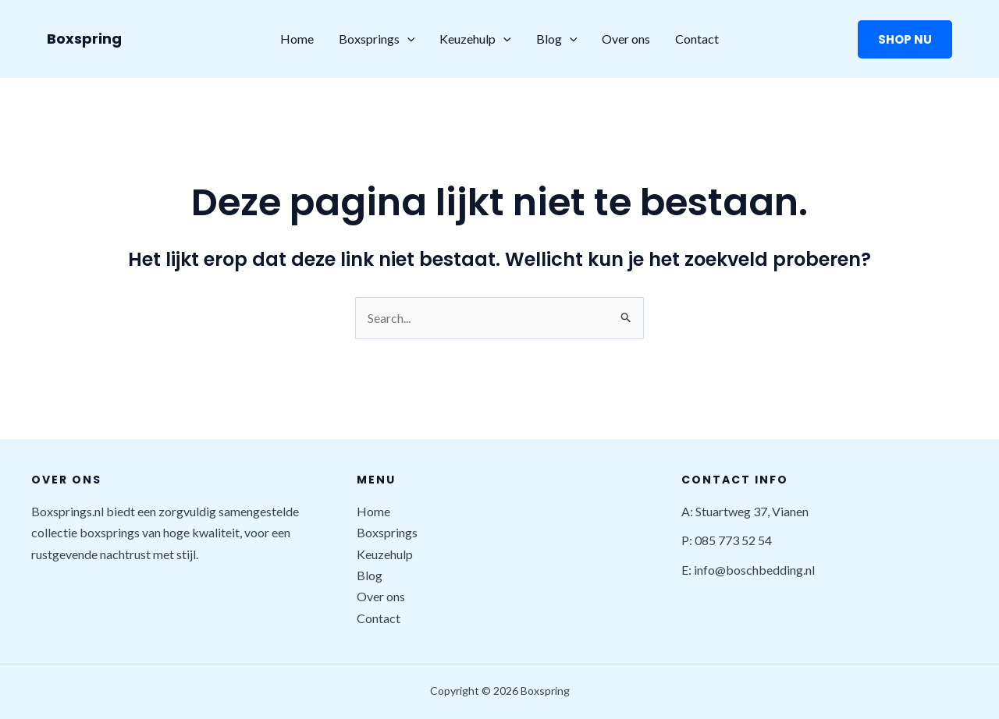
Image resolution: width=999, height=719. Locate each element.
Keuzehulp (475, 39)
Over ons (626, 38)
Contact (697, 38)
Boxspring (84, 38)
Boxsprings (377, 39)
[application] (407, 39)
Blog (557, 39)
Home (297, 38)
